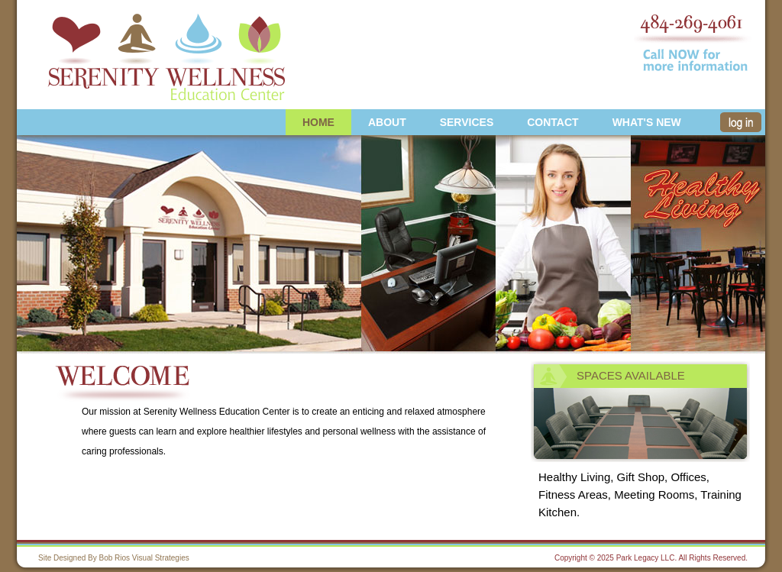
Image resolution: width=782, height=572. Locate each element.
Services (467, 122)
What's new (646, 122)
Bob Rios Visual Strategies (144, 558)
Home (318, 122)
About (387, 122)
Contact (552, 122)
